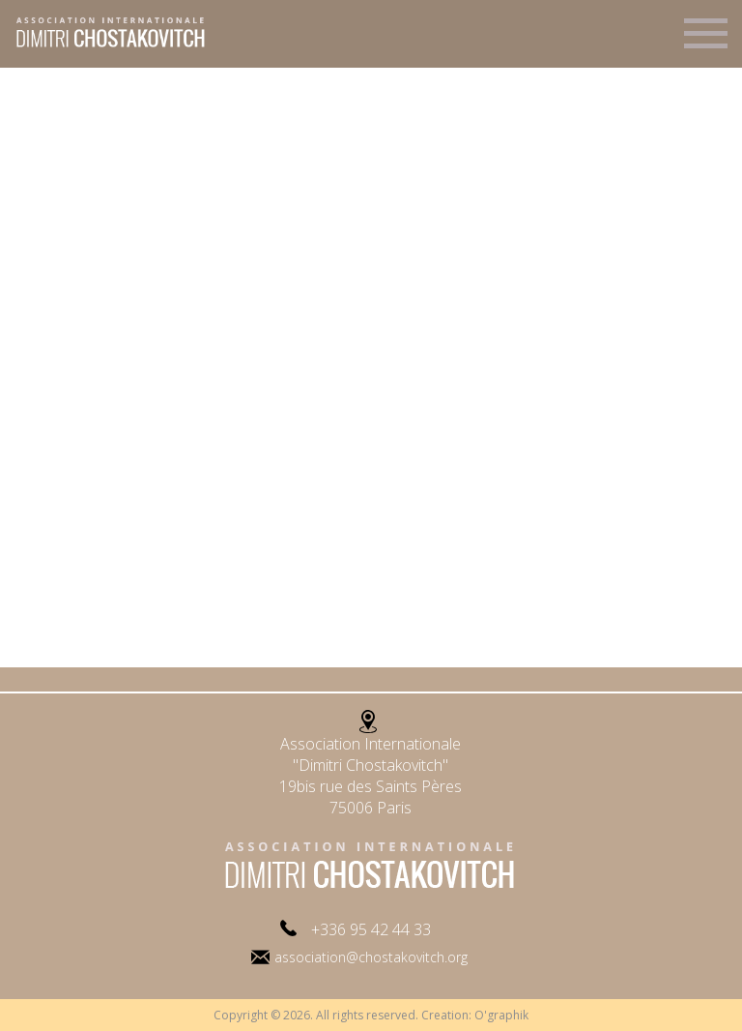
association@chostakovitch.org (371, 957)
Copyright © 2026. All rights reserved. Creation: (344, 1015)
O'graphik (501, 1015)
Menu (706, 41)
